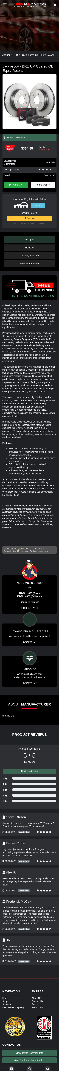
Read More (29, 642)
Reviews (29, 247)
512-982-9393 (45, 485)
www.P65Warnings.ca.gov (37, 551)
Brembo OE (49, 175)
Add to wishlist (43, 184)
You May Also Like (29, 255)
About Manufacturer (29, 263)
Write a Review (30, 771)
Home (5, 998)
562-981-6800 (27, 488)
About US (36, 998)
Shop (5, 1001)
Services (6, 1004)
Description (29, 239)
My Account (37, 1007)
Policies (35, 1004)
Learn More (38, 205)
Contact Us (37, 1001)
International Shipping (13, 1007)
